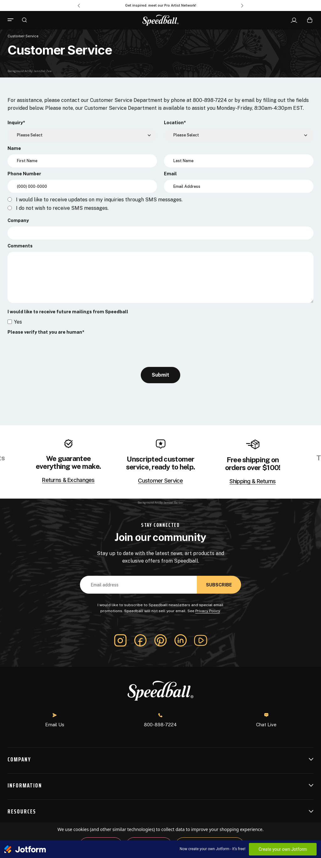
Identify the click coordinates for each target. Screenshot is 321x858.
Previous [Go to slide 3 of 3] (78, 6)
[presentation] (55, 350)
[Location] (238, 135)
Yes (18, 322)
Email (170, 174)
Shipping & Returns (252, 481)
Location (175, 122)
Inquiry (16, 122)
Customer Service (160, 481)
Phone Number (24, 174)
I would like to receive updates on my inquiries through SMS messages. (99, 200)
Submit (160, 375)
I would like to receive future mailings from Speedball (68, 312)
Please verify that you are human (46, 332)
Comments (20, 246)
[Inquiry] (82, 135)
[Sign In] (294, 20)
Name (14, 148)
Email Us (54, 720)
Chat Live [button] (266, 720)
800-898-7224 (160, 720)
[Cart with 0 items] (309, 20)
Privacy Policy (207, 611)
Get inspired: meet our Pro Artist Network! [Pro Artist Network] (160, 5)
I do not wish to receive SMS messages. (62, 208)
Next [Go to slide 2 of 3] (242, 6)
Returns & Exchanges (68, 480)
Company (18, 220)
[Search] (24, 20)
